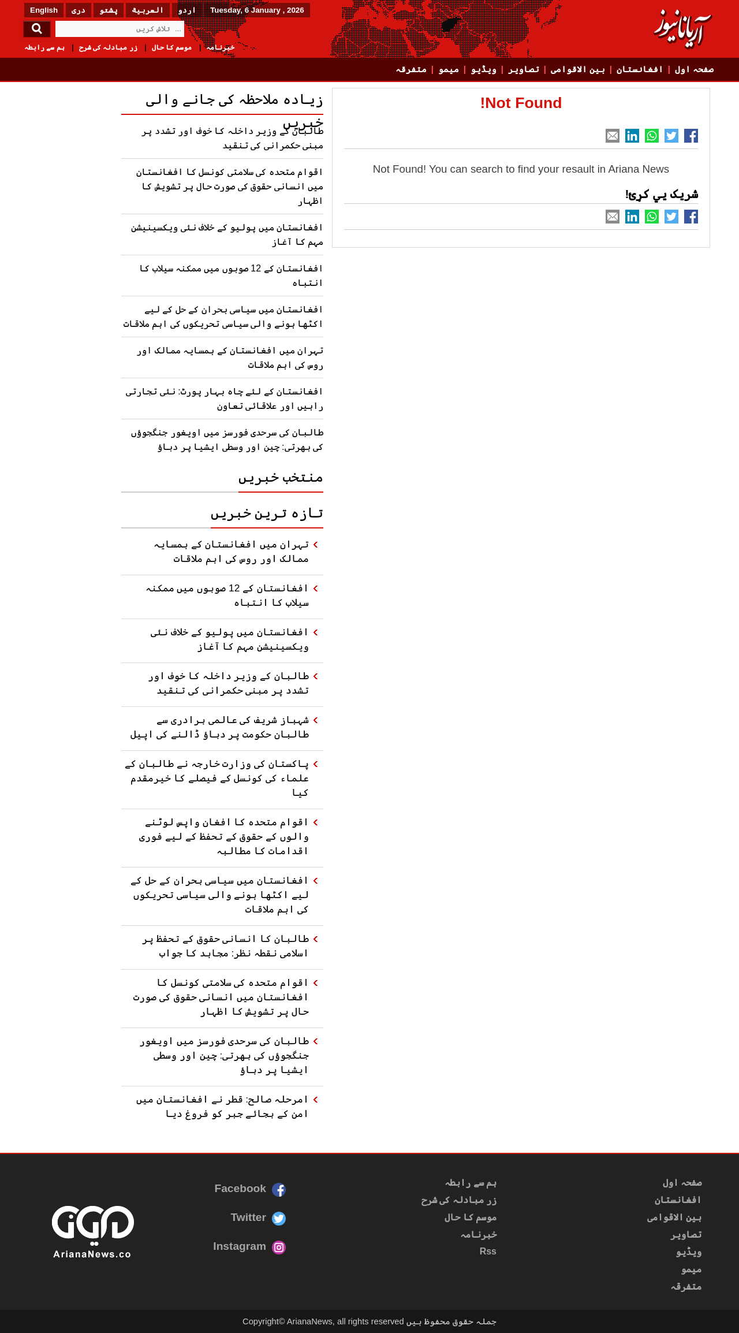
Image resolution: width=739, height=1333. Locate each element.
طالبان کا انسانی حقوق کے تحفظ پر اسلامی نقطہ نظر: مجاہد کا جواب (225, 946)
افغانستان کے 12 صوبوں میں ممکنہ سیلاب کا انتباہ (227, 595)
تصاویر (523, 69)
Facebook (240, 1188)
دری (78, 10)
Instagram (239, 1246)
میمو (448, 69)
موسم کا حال (172, 47)
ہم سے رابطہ (44, 47)
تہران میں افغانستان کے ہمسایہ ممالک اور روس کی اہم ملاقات (231, 551)
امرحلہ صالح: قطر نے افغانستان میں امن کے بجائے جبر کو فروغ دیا (222, 1106)
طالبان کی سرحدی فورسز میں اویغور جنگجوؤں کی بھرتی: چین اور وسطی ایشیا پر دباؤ (224, 1055)
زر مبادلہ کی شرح (108, 47)
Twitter (248, 1217)
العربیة (148, 10)
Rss (488, 1251)
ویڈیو (484, 69)
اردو (187, 10)
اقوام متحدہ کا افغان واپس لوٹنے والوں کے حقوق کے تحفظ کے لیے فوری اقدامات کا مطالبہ (224, 836)
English (44, 10)
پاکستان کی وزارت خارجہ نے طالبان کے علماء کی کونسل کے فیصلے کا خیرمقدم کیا (217, 778)
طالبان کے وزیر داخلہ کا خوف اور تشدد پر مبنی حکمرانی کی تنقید (228, 683)
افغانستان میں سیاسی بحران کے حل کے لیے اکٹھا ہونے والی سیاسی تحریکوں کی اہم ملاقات (219, 894)
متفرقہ (411, 69)
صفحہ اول (694, 69)
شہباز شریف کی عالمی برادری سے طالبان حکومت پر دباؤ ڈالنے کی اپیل (219, 727)
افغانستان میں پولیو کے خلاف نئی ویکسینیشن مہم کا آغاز (230, 639)
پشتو (108, 10)
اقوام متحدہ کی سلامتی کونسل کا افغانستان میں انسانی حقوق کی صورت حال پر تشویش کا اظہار (229, 186)
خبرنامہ (220, 47)
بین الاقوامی (578, 69)
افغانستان (640, 69)
